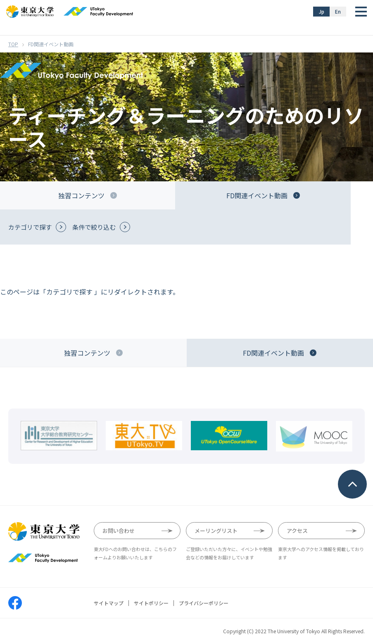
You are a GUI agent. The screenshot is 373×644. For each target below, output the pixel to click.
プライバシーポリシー (203, 603)
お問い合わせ (118, 531)
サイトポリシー (151, 603)
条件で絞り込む (94, 227)
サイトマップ (109, 603)
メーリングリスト (216, 531)
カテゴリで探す (30, 227)
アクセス (297, 531)
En (338, 11)
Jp (321, 11)
